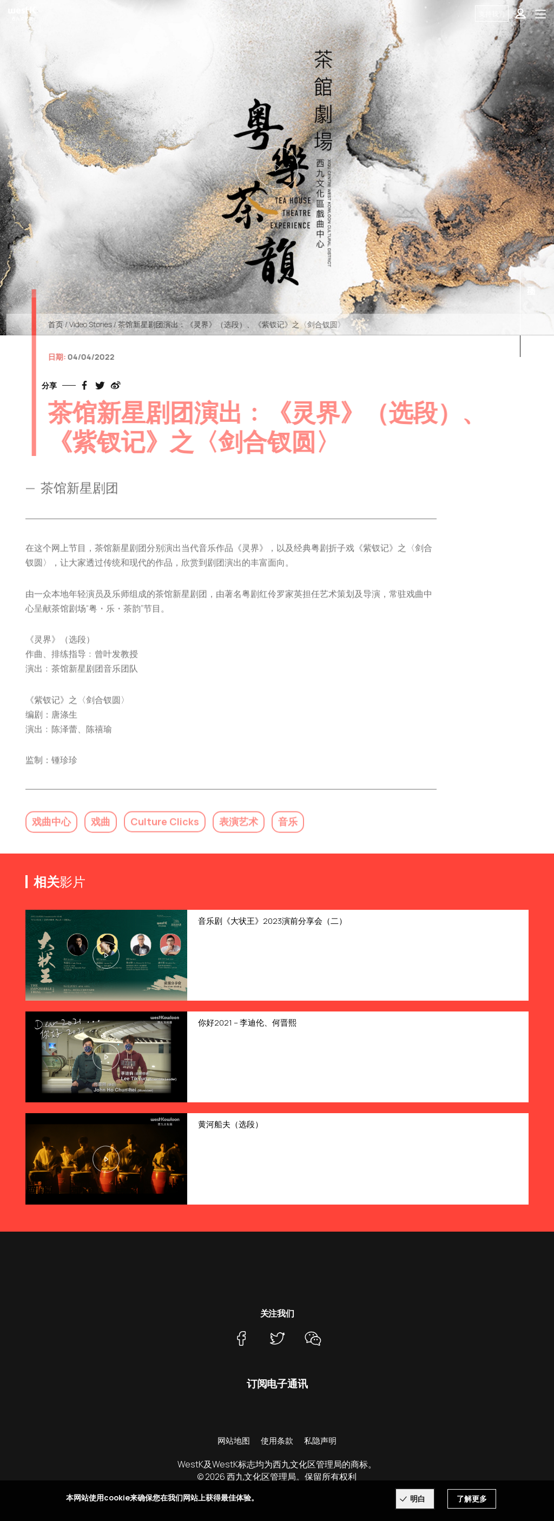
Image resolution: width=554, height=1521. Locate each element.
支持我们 (492, 13)
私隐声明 (320, 1440)
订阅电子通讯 (277, 1384)
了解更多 (472, 1498)
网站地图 (233, 1440)
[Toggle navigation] (540, 13)
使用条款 (277, 1440)
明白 (417, 1498)
